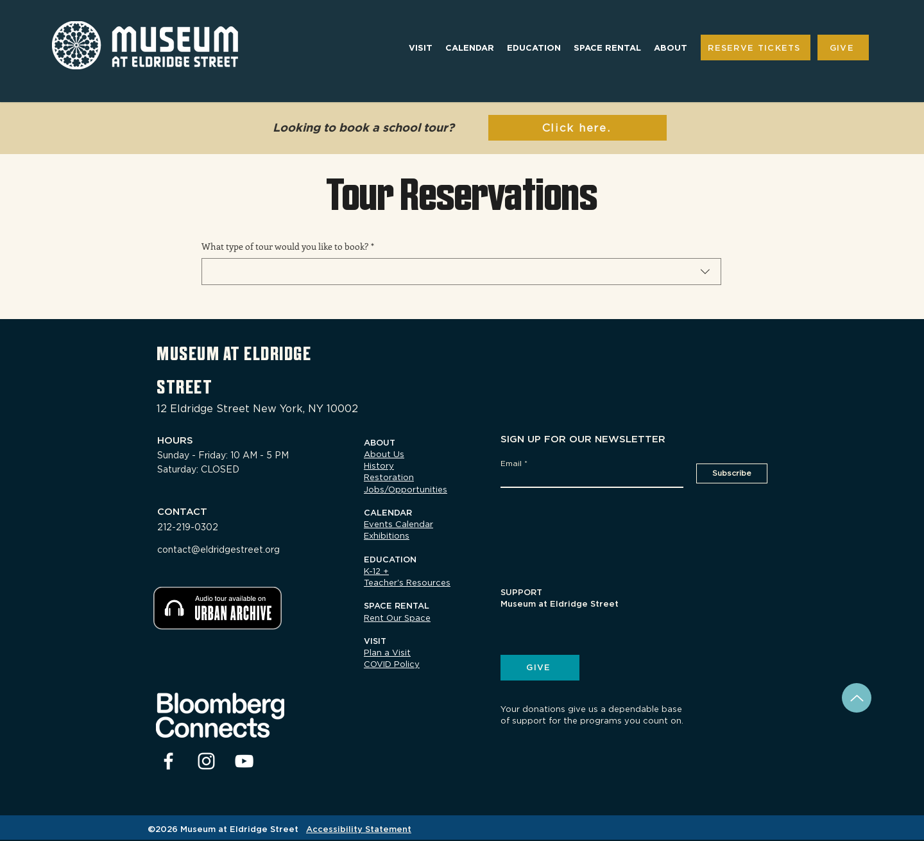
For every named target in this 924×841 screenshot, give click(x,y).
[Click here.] (577, 128)
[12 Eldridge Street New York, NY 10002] (263, 409)
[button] (420, 48)
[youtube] (244, 761)
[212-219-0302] (206, 527)
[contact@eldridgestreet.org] (234, 549)
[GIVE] (843, 47)
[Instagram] (206, 761)
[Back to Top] (856, 698)
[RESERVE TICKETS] (755, 47)
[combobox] (461, 271)
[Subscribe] (731, 473)
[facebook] (168, 761)
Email (511, 463)
